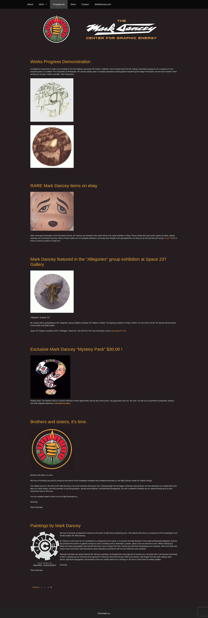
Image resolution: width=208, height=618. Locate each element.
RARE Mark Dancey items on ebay (63, 185)
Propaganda (59, 4)
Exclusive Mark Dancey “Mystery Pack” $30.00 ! (76, 349)
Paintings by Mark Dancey (55, 525)
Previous (34, 587)
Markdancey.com (103, 4)
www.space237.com (118, 331)
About (30, 4)
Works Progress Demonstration (60, 61)
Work (44, 4)
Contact (85, 4)
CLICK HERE (170, 238)
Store (73, 4)
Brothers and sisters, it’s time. (58, 421)
